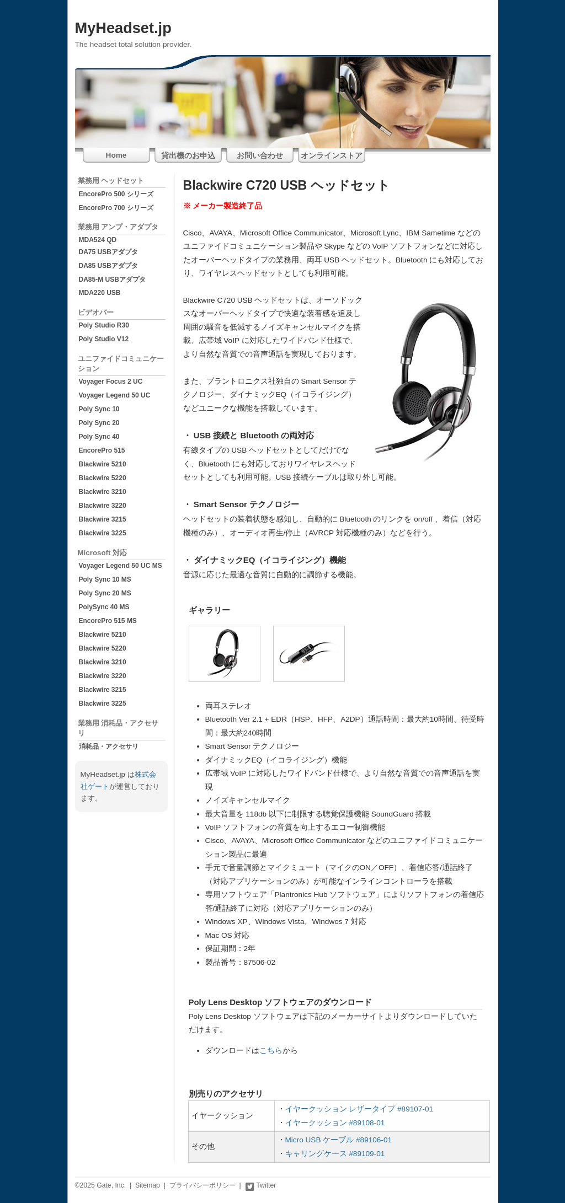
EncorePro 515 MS (108, 621)
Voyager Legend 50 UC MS (120, 566)
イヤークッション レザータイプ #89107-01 (359, 1109)
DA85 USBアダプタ (108, 266)
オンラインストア (332, 156)
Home (116, 155)
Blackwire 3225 (102, 533)
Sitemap (147, 1185)
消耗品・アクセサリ (108, 746)
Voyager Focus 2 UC (111, 381)
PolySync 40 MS (104, 607)
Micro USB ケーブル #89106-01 (338, 1140)
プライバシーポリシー (202, 1185)
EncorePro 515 (102, 450)
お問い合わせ (260, 156)
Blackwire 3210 (102, 492)
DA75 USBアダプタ (108, 252)
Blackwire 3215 (102, 519)
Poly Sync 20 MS (105, 593)
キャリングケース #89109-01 (335, 1154)
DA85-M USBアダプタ (112, 279)
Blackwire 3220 (102, 505)
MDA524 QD (98, 240)
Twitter (260, 1185)
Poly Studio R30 (104, 325)
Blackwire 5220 (102, 478)
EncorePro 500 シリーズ (116, 194)
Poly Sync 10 (99, 409)
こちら (270, 1050)
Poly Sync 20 (99, 423)
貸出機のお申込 (188, 156)
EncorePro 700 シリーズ (116, 208)
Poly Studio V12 (104, 339)
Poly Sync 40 (99, 437)
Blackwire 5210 (102, 464)
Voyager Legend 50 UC (115, 395)
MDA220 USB (100, 293)
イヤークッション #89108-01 (335, 1123)
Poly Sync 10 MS (105, 579)
